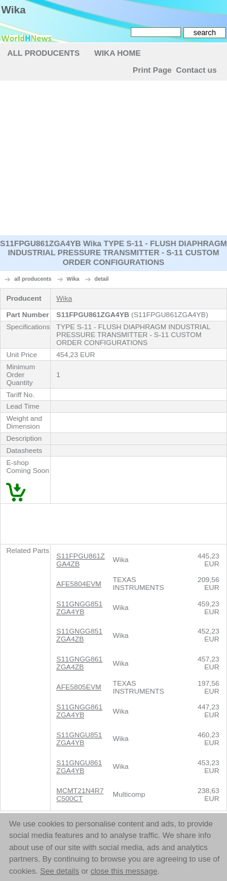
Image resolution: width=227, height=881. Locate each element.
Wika (13, 10)
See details (59, 871)
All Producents (43, 53)
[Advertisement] (114, 159)
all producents (33, 279)
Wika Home (117, 53)
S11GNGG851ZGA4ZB (79, 635)
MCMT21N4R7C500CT (80, 794)
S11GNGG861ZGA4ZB (79, 663)
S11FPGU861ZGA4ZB (80, 560)
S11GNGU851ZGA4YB (79, 738)
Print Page (152, 70)
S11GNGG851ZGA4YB (79, 607)
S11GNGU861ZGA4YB (79, 766)
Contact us (196, 70)
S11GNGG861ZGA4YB (79, 711)
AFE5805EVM (78, 687)
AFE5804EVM (78, 584)
